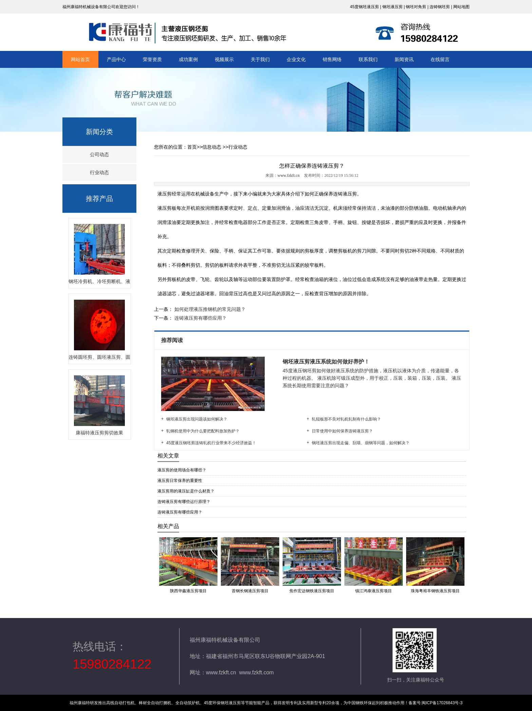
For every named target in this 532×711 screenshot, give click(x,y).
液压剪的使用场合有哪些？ (181, 470)
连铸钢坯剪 (440, 6)
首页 (192, 147)
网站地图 (461, 6)
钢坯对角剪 (416, 6)
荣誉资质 (152, 59)
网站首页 (80, 59)
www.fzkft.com (256, 672)
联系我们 (368, 59)
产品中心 (116, 59)
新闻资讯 (404, 59)
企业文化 (296, 59)
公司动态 (99, 154)
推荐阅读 (172, 340)
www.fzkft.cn (289, 175)
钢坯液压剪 (392, 6)
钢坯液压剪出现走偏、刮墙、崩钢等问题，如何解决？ (361, 443)
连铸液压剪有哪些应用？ (200, 318)
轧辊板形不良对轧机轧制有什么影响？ (346, 419)
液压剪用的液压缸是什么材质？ (185, 491)
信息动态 (211, 147)
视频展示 (224, 59)
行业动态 (99, 172)
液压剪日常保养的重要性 (179, 480)
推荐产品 (99, 198)
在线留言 (440, 59)
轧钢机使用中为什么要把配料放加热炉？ (203, 431)
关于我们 (260, 59)
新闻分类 (99, 131)
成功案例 (188, 59)
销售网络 (332, 59)
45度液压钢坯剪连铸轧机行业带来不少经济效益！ (211, 443)
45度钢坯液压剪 (364, 6)
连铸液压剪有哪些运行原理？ (183, 501)
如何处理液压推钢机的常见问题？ (209, 309)
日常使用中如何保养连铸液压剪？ (342, 431)
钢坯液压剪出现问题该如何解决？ (196, 419)
